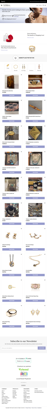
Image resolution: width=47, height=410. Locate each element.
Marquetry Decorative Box (7, 90)
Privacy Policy (28, 408)
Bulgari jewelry (27, 396)
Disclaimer (39, 408)
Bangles (14, 391)
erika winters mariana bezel (8, 296)
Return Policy (4, 399)
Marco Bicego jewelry (27, 391)
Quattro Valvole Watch (6, 116)
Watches (14, 398)
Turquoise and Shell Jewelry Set (9, 167)
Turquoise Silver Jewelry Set (8, 193)
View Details (11, 95)
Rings (14, 396)
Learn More (16, 16)
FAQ (3, 395)
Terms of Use (34, 408)
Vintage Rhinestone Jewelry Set (32, 193)
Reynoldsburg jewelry (39, 392)
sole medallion (29, 270)
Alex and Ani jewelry (28, 402)
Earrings (14, 394)
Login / (37, 5)
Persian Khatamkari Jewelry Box (32, 142)
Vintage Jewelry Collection (31, 219)
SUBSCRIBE (41, 348)
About (3, 391)
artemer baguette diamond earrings (33, 322)
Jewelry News (5, 396)
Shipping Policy (5, 402)
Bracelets (15, 392)
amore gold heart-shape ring (32, 296)
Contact (3, 394)
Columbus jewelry (38, 391)
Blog (3, 392)
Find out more (30, 37)
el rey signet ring (6, 322)
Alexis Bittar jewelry (28, 400)
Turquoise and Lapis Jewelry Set (32, 167)
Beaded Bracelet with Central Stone (33, 116)
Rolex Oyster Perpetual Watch (8, 142)
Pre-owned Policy (5, 398)
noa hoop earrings (30, 245)
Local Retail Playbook (23, 379)
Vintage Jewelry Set (6, 219)
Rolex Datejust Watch (30, 90)
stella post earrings (6, 245)
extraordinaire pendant (6, 270)
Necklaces (15, 395)
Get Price (4, 246)
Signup (40, 5)
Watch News (4, 403)
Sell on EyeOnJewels (6, 400)
